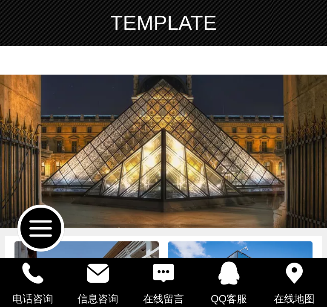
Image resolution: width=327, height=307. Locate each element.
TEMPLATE (163, 23)
